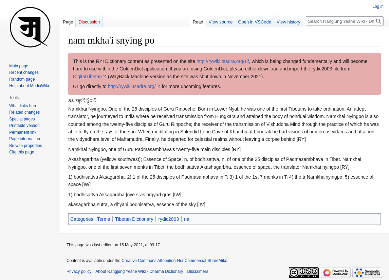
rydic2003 (168, 219)
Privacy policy (79, 271)
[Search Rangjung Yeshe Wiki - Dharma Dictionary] (345, 21)
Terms (103, 219)
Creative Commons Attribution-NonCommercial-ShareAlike (174, 260)
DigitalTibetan (87, 76)
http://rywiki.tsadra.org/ (220, 61)
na (186, 219)
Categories (81, 219)
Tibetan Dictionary (134, 219)
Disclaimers (197, 271)
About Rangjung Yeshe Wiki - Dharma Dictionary (139, 271)
